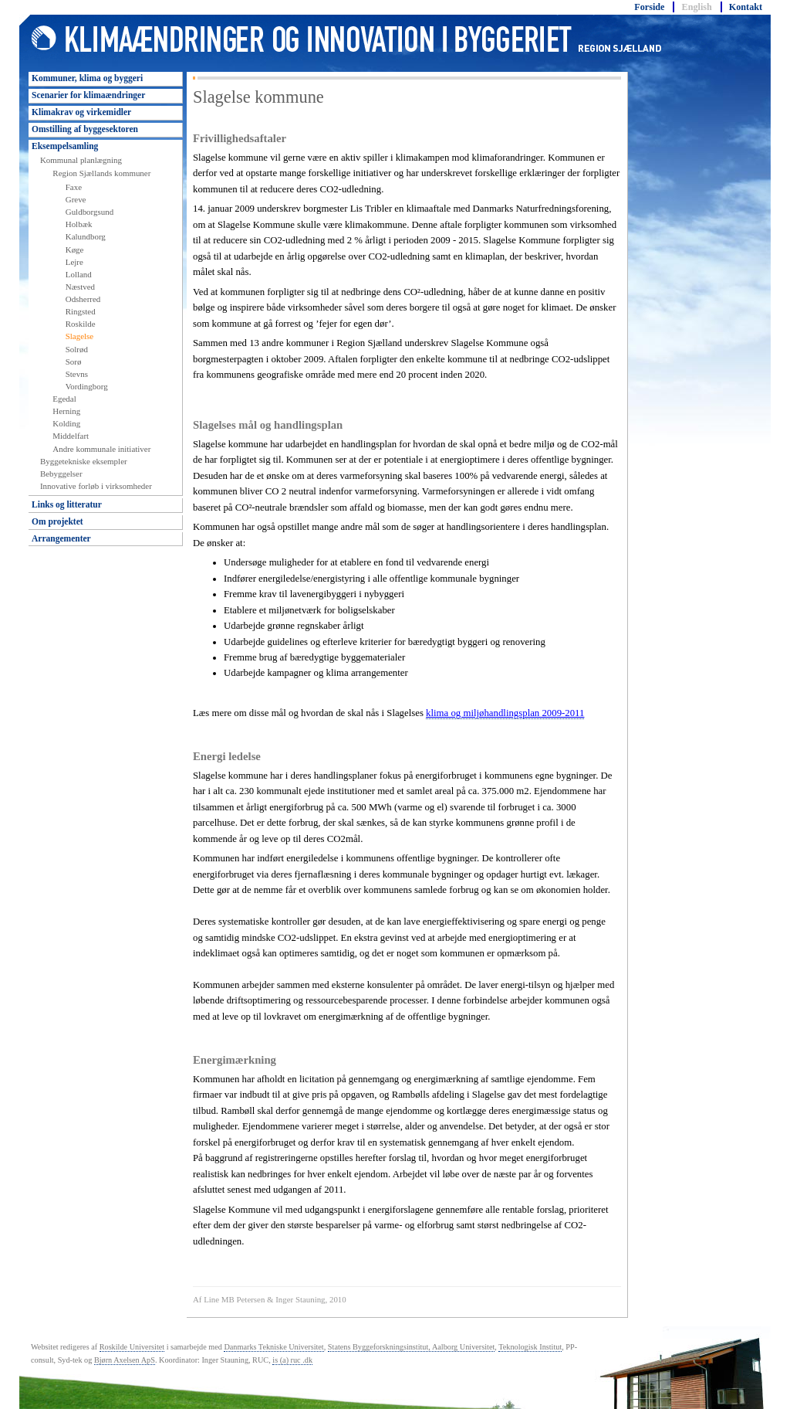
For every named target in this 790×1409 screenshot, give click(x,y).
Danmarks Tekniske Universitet (273, 1347)
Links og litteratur (67, 504)
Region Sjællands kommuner (101, 173)
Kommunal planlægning (81, 160)
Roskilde (81, 323)
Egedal (64, 398)
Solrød (77, 349)
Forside (649, 7)
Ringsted (81, 311)
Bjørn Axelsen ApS (124, 1360)
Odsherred (83, 299)
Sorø (74, 361)
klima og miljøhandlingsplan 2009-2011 (505, 713)
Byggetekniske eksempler (83, 461)
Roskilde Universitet (132, 1347)
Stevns (77, 374)
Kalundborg (86, 236)
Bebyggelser (61, 473)
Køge (75, 249)
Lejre (74, 262)
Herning (66, 411)
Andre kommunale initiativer (101, 448)
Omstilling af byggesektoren (85, 129)
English (697, 7)
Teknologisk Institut (530, 1347)
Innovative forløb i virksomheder (96, 486)
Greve (76, 199)
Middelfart (70, 435)
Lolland (79, 274)
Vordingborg (87, 386)
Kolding (66, 423)
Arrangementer (61, 538)
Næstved (80, 286)
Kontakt (745, 7)
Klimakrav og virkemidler (81, 112)
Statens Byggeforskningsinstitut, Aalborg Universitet (411, 1347)
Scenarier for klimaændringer (88, 95)
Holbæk (79, 224)
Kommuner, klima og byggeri (87, 78)
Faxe (74, 187)
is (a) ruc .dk (292, 1360)
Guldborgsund (89, 211)
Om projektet (57, 521)
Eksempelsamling (65, 146)
